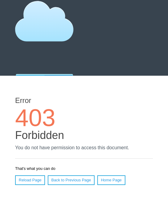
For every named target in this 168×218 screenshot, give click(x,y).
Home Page (111, 180)
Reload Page (30, 180)
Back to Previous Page (71, 180)
